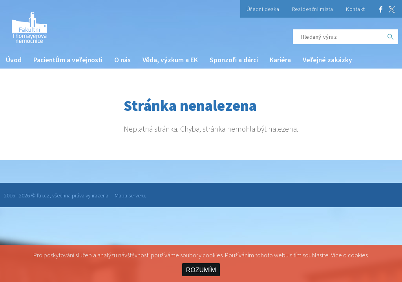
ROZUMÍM (201, 270)
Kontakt (355, 9)
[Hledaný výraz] (338, 36)
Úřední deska (263, 9)
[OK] (390, 36)
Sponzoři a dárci (234, 60)
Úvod (14, 60)
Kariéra (280, 60)
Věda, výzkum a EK (170, 60)
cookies (358, 255)
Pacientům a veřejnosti (67, 60)
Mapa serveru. (130, 195)
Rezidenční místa (312, 9)
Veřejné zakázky (327, 60)
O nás (122, 60)
